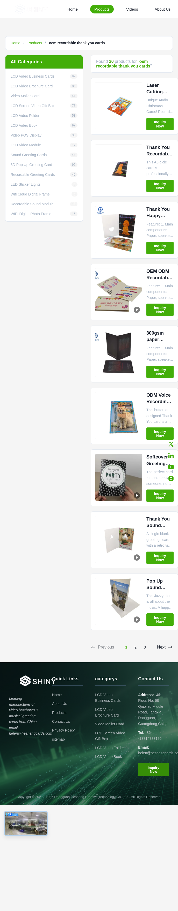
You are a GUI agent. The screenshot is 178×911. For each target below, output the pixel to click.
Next (165, 647)
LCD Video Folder (109, 748)
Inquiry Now (160, 124)
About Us (163, 9)
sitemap (58, 739)
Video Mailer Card (109, 724)
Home (72, 9)
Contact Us (61, 721)
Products (102, 9)
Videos (132, 9)
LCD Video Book (108, 757)
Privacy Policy (63, 730)
